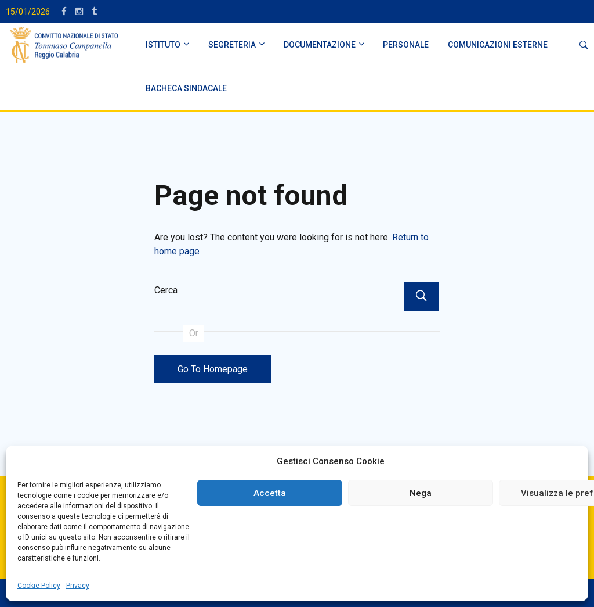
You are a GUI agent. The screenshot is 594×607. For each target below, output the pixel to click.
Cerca (166, 290)
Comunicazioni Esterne (498, 44)
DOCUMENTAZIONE (320, 44)
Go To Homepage (213, 369)
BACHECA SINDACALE (186, 88)
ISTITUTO (163, 44)
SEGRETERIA (232, 44)
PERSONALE (406, 44)
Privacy (77, 585)
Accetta (269, 493)
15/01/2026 (28, 11)
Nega (421, 493)
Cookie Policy (38, 585)
